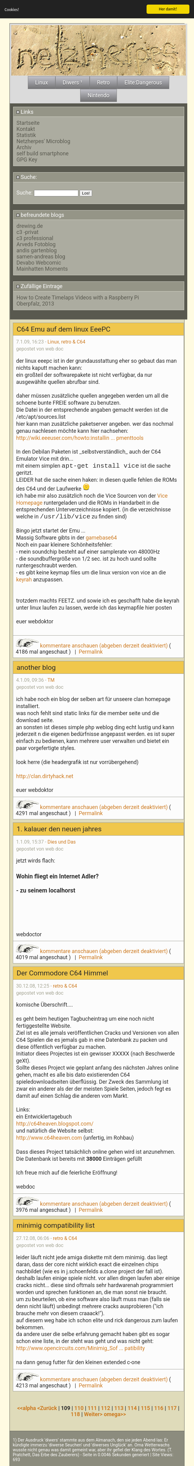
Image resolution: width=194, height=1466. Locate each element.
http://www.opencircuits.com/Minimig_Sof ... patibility (80, 1348)
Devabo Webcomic (39, 262)
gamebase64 (101, 537)
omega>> (115, 1414)
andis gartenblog (37, 250)
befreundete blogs (40, 215)
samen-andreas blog (41, 256)
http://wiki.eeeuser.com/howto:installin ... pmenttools (80, 438)
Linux (53, 342)
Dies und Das (61, 841)
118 (75, 1414)
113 (118, 1408)
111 (92, 1408)
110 (79, 1408)
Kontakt (26, 129)
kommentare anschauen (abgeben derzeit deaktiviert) (92, 645)
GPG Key (27, 159)
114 (132, 1408)
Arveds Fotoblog (36, 244)
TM (50, 680)
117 (172, 1408)
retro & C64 (73, 342)
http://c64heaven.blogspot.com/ (55, 1123)
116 (158, 1408)
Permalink (91, 651)
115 (145, 1408)
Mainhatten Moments (42, 268)
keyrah (24, 579)
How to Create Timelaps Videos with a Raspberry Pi (78, 297)
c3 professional (35, 238)
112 (105, 1408)
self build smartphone (43, 153)
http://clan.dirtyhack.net (44, 776)
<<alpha (27, 1408)
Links (25, 112)
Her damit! (168, 8)
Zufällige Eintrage (39, 286)
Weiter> (94, 1414)
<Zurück (47, 1408)
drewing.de (30, 226)
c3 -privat (28, 232)
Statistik (26, 135)
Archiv (24, 147)
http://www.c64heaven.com (49, 1137)
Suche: (26, 177)
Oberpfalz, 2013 (35, 303)
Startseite (28, 123)
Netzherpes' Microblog (43, 141)
